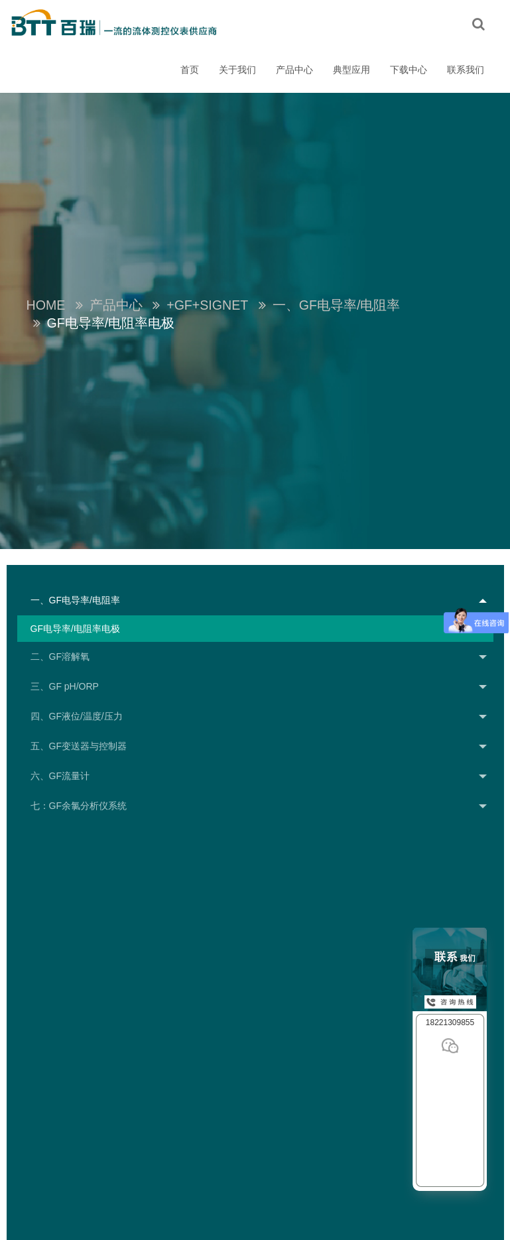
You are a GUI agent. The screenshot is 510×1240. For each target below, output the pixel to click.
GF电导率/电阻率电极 (75, 628)
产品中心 (294, 69)
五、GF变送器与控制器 (259, 747)
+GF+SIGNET (207, 305)
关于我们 (237, 69)
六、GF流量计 (259, 776)
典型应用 (351, 69)
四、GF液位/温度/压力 (259, 717)
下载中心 (408, 69)
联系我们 (465, 69)
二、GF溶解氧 (259, 657)
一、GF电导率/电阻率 (337, 305)
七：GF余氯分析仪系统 (259, 806)
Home (46, 305)
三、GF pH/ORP (259, 687)
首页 (189, 69)
